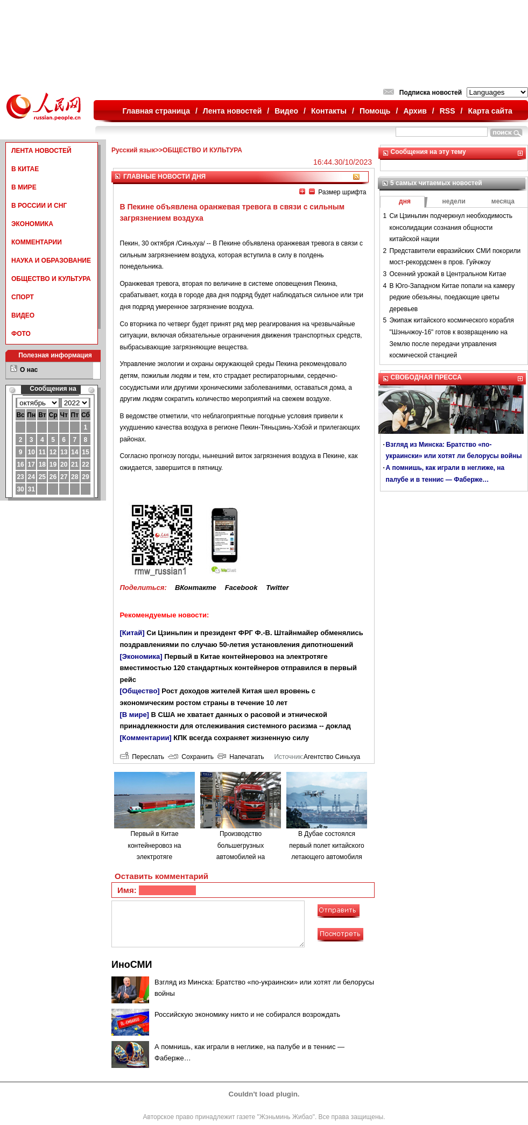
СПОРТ (22, 297)
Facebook (241, 587)
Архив (414, 111)
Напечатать (240, 757)
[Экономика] (141, 656)
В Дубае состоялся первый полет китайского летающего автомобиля (326, 845)
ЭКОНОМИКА (32, 224)
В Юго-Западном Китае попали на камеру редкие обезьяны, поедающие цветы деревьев (452, 297)
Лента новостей (232, 111)
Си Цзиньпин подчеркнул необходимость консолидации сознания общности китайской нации (451, 227)
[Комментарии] (146, 738)
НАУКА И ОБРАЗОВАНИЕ (51, 260)
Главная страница (156, 111)
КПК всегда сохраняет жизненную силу (241, 738)
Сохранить (191, 757)
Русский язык (133, 150)
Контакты (329, 111)
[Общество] (140, 691)
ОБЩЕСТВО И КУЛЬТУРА (51, 279)
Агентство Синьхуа (332, 757)
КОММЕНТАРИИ (36, 242)
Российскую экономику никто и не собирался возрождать (247, 1014)
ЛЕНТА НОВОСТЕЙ (41, 150)
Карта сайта (490, 111)
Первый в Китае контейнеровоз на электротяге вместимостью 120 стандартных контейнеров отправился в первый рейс (238, 668)
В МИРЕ (24, 187)
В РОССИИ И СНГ (39, 205)
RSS (447, 111)
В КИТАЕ (25, 169)
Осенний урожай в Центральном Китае (448, 274)
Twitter (277, 587)
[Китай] (132, 633)
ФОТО (21, 334)
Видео (286, 111)
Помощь (375, 111)
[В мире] (134, 715)
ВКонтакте (195, 587)
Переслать (142, 757)
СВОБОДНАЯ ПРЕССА (426, 377)
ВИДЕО (22, 315)
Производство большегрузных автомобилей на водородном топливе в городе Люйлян (240, 857)
